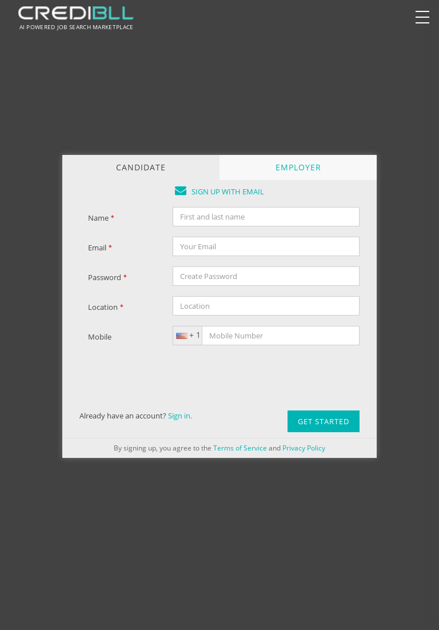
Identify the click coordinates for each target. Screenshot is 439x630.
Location (105, 307)
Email (100, 247)
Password (107, 277)
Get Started (323, 421)
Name (101, 218)
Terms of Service (240, 448)
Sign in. (180, 415)
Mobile (99, 337)
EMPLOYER (298, 167)
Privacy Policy (303, 448)
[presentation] (259, 378)
